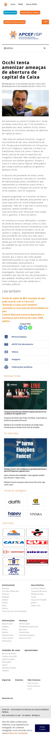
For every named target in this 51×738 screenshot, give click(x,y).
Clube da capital (8, 659)
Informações (8, 620)
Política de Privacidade (18, 733)
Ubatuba (5, 670)
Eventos (19, 680)
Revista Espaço (15, 336)
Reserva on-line (25, 638)
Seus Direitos (37, 585)
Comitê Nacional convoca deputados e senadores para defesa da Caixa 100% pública (23, 318)
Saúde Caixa (35, 605)
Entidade (5, 597)
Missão (4, 602)
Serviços (23, 620)
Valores (5, 608)
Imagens (11, 359)
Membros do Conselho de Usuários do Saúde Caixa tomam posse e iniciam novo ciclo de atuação (23, 426)
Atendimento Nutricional (28, 626)
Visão (4, 605)
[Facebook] (21, 328)
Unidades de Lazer (11, 650)
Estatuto (5, 600)
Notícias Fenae (12, 376)
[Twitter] (25, 328)
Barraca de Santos (9, 653)
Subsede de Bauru (9, 668)
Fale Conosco (34, 680)
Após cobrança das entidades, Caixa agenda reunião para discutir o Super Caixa (24, 476)
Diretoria (5, 594)
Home (13, 4)
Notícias (5, 632)
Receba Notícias (34, 686)
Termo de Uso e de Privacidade (14, 611)
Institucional (8, 585)
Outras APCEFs (31, 4)
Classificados (24, 632)
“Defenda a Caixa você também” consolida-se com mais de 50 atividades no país (25, 308)
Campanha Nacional (39, 591)
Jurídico (34, 602)
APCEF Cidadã (24, 624)
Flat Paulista (6, 662)
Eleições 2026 (7, 624)
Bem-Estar (23, 629)
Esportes (6, 680)
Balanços (5, 588)
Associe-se (7, 698)
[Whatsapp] (30, 328)
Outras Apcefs (7, 638)
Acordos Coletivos (38, 588)
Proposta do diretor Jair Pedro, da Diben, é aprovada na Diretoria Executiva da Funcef (25, 419)
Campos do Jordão (9, 656)
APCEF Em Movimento (18, 344)
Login (45, 21)
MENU (8, 48)
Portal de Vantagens (15, 490)
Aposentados (31, 650)
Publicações (6, 641)
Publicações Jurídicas (17, 367)
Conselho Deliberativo (10, 591)
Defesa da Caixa (37, 594)
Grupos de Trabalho (39, 600)
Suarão (4, 665)
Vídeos (10, 351)
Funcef (33, 597)
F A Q (30, 689)
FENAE (20, 4)
